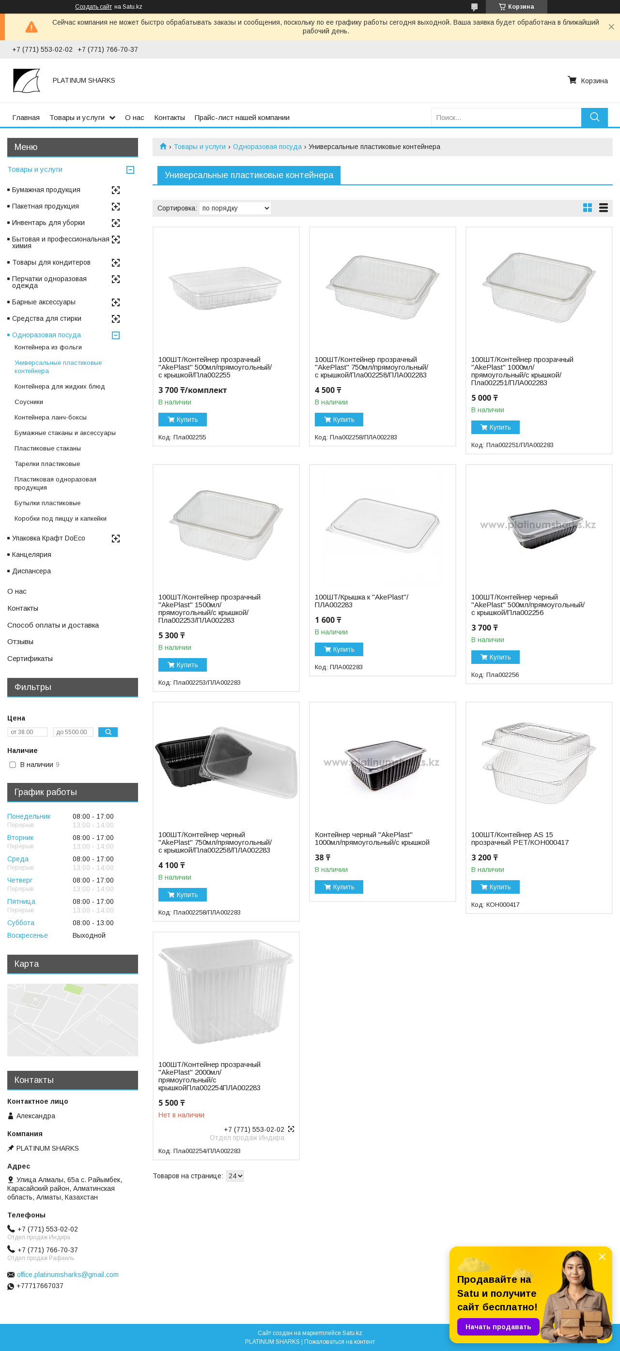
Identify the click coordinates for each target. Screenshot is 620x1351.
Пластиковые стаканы (48, 448)
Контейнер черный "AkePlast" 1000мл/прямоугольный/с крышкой (372, 838)
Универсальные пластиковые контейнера (58, 367)
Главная (26, 117)
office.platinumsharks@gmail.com (68, 1274)
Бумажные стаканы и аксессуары (65, 432)
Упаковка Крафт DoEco (48, 538)
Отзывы (20, 641)
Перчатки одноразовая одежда (49, 282)
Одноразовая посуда (267, 146)
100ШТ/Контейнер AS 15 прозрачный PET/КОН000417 (520, 838)
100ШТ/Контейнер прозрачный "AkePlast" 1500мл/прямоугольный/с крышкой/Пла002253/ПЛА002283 (209, 608)
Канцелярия (31, 554)
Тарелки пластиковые (47, 463)
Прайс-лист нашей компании (242, 117)
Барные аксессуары (44, 302)
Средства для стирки (46, 318)
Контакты (169, 117)
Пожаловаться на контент (339, 1341)
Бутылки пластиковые (47, 503)
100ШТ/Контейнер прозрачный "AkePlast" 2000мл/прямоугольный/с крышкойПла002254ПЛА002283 (209, 1076)
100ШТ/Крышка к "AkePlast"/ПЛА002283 (361, 601)
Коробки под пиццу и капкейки (61, 518)
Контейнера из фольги (48, 347)
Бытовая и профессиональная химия (60, 242)
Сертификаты (30, 658)
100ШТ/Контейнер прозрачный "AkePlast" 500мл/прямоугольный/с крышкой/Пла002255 (215, 367)
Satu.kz (352, 1333)
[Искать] (594, 117)
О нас (134, 117)
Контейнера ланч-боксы (51, 417)
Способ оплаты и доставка (53, 625)
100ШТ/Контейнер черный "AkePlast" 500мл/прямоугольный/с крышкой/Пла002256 (528, 604)
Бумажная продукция (46, 190)
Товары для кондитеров (51, 262)
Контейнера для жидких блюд (60, 386)
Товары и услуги (77, 117)
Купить (187, 419)
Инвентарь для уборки (48, 222)
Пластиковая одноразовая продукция (55, 483)
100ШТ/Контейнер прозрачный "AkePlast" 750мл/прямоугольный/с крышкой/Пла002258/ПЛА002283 (371, 367)
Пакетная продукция (45, 206)
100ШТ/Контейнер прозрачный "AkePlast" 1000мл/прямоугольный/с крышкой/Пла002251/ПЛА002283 (522, 371)
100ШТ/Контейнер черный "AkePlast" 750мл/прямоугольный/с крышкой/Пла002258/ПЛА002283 (215, 842)
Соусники (29, 401)
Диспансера (31, 571)
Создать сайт (93, 6)
